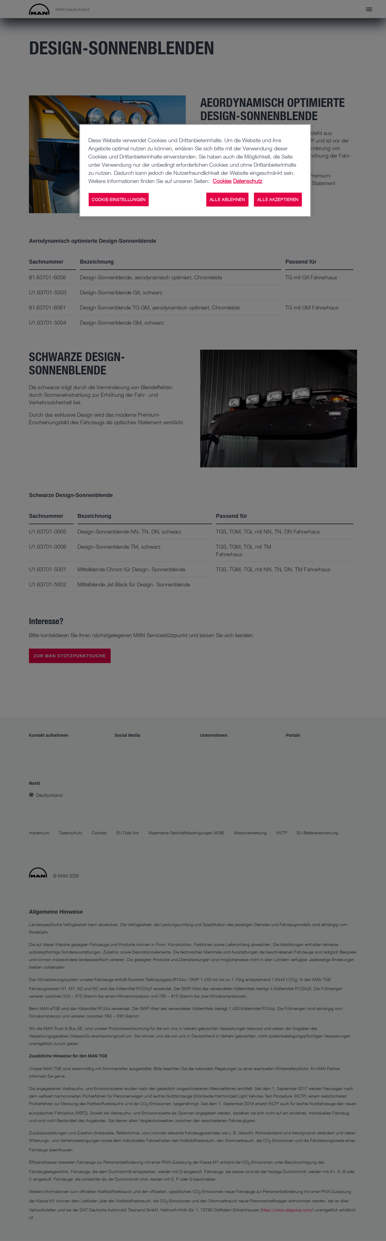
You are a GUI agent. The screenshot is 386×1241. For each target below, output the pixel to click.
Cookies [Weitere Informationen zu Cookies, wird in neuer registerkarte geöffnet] (222, 181)
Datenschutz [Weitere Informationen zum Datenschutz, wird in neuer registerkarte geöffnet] (247, 181)
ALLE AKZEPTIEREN (278, 199)
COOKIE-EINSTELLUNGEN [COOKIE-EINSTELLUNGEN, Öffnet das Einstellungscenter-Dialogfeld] (119, 199)
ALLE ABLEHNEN (227, 199)
